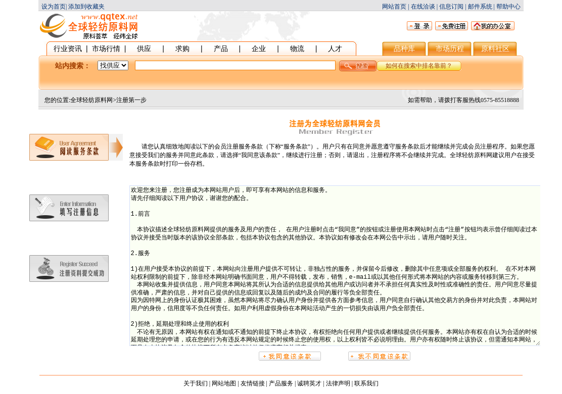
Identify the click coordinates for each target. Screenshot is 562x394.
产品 (221, 48)
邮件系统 (480, 6)
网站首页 (394, 6)
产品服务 (281, 383)
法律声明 (338, 383)
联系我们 (366, 383)
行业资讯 (68, 48)
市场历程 (450, 48)
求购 (182, 48)
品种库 (404, 48)
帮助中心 (508, 6)
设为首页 (53, 6)
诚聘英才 (309, 383)
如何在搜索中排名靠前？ (419, 65)
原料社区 (495, 48)
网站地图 (224, 383)
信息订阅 (451, 6)
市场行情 (106, 48)
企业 (259, 48)
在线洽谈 (423, 6)
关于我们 (195, 383)
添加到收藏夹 (86, 6)
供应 (144, 48)
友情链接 (253, 383)
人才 (335, 48)
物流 (297, 48)
